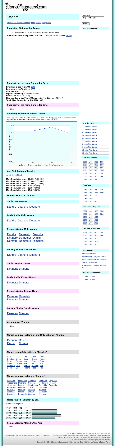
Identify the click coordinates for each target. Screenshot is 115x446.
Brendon (10, 394)
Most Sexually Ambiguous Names (94, 256)
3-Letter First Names (89, 129)
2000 (102, 171)
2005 (102, 174)
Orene (34, 359)
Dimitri (37, 237)
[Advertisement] (87, 6)
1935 (90, 174)
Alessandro (12, 383)
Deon (9, 363)
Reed (34, 368)
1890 (85, 168)
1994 (37, 93)
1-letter (85, 276)
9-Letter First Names (89, 147)
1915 (90, 162)
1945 (90, 179)
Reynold (42, 394)
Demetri (12, 240)
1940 (90, 177)
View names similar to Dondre (18, 23)
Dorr (18, 366)
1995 (33, 89)
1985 (102, 162)
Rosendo (53, 385)
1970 (96, 174)
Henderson (33, 385)
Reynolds (53, 381)
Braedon (10, 392)
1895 (85, 171)
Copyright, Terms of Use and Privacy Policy (95, 442)
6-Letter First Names (89, 138)
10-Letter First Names (90, 150)
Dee (9, 357)
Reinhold (43, 387)
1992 (33, 87)
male (33, 23)
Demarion (22, 381)
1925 (90, 168)
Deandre (22, 206)
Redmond (43, 383)
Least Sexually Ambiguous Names (94, 259)
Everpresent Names (89, 254)
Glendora (32, 381)
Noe (25, 363)
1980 (96, 179)
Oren (34, 357)
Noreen (27, 366)
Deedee (10, 359)
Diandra (24, 268)
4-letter (92, 279)
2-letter (85, 279)
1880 (85, 162)
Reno (42, 361)
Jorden (31, 387)
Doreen (23, 340)
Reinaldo (43, 385)
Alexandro (11, 385)
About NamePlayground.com (77, 433)
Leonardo (43, 381)
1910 (85, 179)
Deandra (12, 268)
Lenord (31, 392)
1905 (85, 177)
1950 (96, 162)
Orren (34, 361)
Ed (17, 368)
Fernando (22, 394)
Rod (41, 363)
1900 (85, 174)
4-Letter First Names (89, 132)
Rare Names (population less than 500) (94, 267)
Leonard (31, 394)
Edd (25, 357)
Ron (41, 368)
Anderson (11, 387)
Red (33, 363)
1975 (96, 177)
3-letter (92, 276)
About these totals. (14, 175)
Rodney (52, 383)
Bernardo (11, 389)
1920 (90, 165)
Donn (18, 359)
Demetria (24, 296)
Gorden (31, 383)
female (38, 23)
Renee (42, 359)
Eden (26, 359)
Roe (41, 366)
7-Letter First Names (89, 141)
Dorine (21, 392)
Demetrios (25, 237)
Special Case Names (89, 262)
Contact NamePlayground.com (99, 433)
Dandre (11, 206)
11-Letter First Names (90, 153)
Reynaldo (43, 392)
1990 (102, 165)
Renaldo (42, 389)
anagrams (46, 23)
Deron (11, 343)
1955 (96, 165)
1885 (85, 165)
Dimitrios (38, 240)
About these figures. (15, 403)
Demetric (24, 234)
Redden (35, 366)
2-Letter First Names (89, 126)
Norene (27, 368)
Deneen (10, 361)
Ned (25, 361)
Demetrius (25, 240)
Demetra (12, 299)
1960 (96, 168)
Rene (42, 357)
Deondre (34, 206)
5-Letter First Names (89, 135)
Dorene (23, 343)
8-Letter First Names (89, 144)
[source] (69, 36)
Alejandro (11, 381)
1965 (96, 171)
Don (17, 357)
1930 (90, 171)
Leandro (31, 389)
